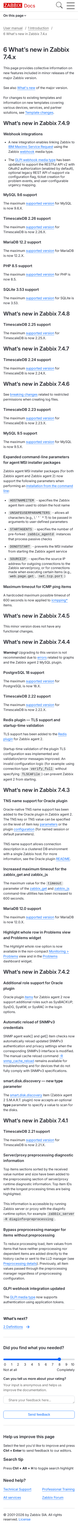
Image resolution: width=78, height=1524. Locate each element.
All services (12, 1495)
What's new (26, 88)
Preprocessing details (20, 1261)
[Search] (59, 6)
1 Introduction (38, 28)
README (63, 858)
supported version (40, 203)
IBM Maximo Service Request (30, 147)
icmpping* (59, 600)
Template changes (39, 112)
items (29, 996)
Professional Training (58, 1487)
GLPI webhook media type (35, 160)
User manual (13, 28)
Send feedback (39, 1412)
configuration (24, 828)
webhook (27, 152)
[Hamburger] (71, 5)
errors (42, 657)
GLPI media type (22, 1295)
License (24, 1517)
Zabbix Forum (52, 1495)
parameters (48, 823)
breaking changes (24, 394)
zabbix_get (38, 887)
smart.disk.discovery (26, 1094)
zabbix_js (61, 887)
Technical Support (17, 1487)
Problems (50, 955)
